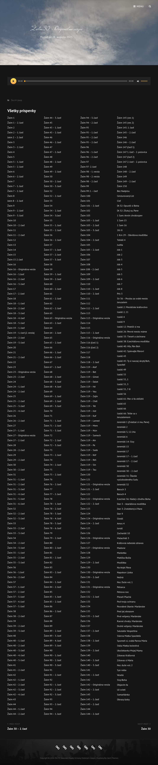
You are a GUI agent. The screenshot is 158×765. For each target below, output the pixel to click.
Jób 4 (119, 264)
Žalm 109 (85, 274)
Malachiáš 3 (123, 538)
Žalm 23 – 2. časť (16, 376)
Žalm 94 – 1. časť (52, 713)
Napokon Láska (125, 572)
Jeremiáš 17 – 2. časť (127, 461)
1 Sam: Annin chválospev (129, 215)
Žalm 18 (11, 298)
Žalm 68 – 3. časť (52, 381)
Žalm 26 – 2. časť (16, 420)
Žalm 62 (48, 303)
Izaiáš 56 (121, 393)
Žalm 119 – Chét (88, 401)
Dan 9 (120, 513)
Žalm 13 (11, 244)
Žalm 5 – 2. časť (15, 166)
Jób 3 (119, 259)
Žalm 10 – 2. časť (16, 225)
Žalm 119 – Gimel (89, 376)
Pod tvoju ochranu (126, 601)
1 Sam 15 (122, 220)
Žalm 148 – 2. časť (126, 171)
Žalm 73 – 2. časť (52, 454)
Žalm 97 (84, 161)
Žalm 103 (85, 215)
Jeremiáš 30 (123, 466)
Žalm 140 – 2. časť (89, 660)
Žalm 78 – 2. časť (52, 508)
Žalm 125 (85, 528)
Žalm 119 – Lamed (90, 420)
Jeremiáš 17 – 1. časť (127, 456)
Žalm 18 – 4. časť (16, 318)
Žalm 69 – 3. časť (52, 406)
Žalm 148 (122, 166)
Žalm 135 (85, 611)
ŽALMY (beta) (16, 100)
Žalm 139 (85, 645)
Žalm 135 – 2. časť (89, 616)
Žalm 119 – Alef (88, 367)
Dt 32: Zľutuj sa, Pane (127, 210)
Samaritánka (123, 694)
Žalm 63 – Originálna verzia (58, 318)
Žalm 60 (48, 283)
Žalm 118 (85, 357)
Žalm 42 (11, 674)
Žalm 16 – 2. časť (16, 279)
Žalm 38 (11, 611)
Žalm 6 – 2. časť (15, 176)
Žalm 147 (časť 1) (125, 147)
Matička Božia (124, 557)
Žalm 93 (48, 699)
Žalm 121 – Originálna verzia (95, 484)
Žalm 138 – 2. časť (89, 640)
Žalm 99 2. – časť (89, 191)
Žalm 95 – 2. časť (89, 137)
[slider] (144, 82)
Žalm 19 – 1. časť (16, 327)
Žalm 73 (48, 450)
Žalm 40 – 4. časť (16, 655)
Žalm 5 (10, 156)
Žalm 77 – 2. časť (52, 494)
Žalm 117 (85, 352)
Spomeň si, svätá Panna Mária (132, 640)
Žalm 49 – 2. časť (52, 171)
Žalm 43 (11, 699)
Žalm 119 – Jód (88, 410)
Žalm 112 (85, 303)
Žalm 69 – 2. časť (52, 401)
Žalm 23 (11, 367)
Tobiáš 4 (121, 239)
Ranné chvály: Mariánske (129, 621)
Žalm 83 (48, 567)
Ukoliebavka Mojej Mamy (129, 650)
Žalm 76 (48, 479)
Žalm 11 (11, 230)
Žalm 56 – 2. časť (52, 239)
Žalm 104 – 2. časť (89, 239)
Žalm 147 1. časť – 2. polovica (132, 152)
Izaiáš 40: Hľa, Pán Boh (128, 346)
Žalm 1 (10, 117)
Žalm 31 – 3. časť (16, 489)
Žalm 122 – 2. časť (89, 503)
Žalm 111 (85, 298)
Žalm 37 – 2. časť (15, 591)
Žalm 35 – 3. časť (16, 562)
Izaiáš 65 (121, 403)
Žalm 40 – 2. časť (16, 645)
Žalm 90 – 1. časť (52, 655)
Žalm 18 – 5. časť (16, 322)
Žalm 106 (85, 254)
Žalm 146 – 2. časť (126, 142)
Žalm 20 (11, 347)
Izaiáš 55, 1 (122, 379)
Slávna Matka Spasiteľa (129, 635)
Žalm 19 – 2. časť (16, 337)
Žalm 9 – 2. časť (15, 210)
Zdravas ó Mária (125, 660)
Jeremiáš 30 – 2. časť (127, 470)
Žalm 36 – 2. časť (16, 577)
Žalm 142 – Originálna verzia (95, 684)
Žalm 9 (10, 205)
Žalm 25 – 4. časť (16, 410)
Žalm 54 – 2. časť (52, 210)
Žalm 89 (48, 625)
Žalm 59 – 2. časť (52, 279)
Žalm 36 (11, 567)
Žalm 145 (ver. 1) (125, 117)
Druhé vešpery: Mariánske (130, 626)
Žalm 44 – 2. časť (16, 713)
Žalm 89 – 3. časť (52, 635)
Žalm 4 (10, 152)
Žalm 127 (85, 542)
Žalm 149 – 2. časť (126, 181)
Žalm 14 (11, 249)
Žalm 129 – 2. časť (89, 562)
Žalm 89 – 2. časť (52, 630)
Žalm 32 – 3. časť (16, 518)
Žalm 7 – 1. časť (15, 186)
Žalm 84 (48, 577)
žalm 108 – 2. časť (89, 269)
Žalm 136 (85, 621)
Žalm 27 (11, 425)
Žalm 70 (48, 410)
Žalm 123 (85, 508)
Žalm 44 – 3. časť (52, 117)
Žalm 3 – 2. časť (15, 147)
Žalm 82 (48, 562)
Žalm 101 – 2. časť (89, 205)
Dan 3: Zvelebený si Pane (129, 508)
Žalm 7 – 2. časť (15, 191)
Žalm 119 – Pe (87, 445)
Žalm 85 (48, 591)
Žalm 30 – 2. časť (16, 469)
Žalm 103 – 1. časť (89, 220)
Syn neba (121, 670)
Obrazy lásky (123, 699)
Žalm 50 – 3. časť (52, 186)
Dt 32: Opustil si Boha (128, 205)
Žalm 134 (85, 606)
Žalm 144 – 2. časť (89, 713)
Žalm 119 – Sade (89, 450)
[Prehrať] (13, 81)
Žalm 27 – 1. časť (15, 430)
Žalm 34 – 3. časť (16, 547)
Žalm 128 (85, 552)
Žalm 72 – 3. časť (52, 445)
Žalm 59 (48, 269)
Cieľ (119, 200)
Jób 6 (119, 279)
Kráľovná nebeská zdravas (130, 543)
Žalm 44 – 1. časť (16, 708)
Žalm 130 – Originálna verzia (95, 572)
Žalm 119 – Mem (89, 425)
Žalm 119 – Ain (88, 440)
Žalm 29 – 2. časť (16, 459)
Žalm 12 (11, 239)
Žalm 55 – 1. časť (52, 225)
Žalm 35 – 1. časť (16, 552)
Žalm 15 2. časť (15, 259)
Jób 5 (119, 269)
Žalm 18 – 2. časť (16, 308)
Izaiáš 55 (121, 374)
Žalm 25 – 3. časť (16, 406)
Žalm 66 (48, 347)
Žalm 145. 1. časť (125, 127)
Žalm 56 (48, 235)
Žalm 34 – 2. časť (16, 542)
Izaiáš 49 (121, 369)
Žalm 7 (10, 181)
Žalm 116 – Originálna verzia (95, 337)
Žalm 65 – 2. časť (52, 342)
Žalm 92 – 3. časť (52, 694)
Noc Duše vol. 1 (125, 582)
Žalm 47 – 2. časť (52, 152)
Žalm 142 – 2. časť (89, 689)
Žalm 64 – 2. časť (52, 332)
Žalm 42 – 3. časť (16, 689)
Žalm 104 (85, 235)
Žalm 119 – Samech (90, 435)
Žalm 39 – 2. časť (16, 625)
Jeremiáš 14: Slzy (125, 441)
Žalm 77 (48, 489)
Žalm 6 (10, 171)
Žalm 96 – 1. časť (89, 152)
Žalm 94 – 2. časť (89, 122)
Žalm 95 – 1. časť (89, 132)
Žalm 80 (48, 542)
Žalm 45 (48, 122)
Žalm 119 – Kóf (88, 454)
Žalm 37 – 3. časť (15, 596)
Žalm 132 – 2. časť (89, 596)
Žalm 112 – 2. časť (89, 308)
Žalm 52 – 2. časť (52, 195)
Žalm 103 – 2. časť (89, 225)
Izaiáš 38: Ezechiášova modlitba (133, 341)
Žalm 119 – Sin (88, 464)
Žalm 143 (85, 694)
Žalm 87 (48, 616)
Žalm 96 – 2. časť (89, 156)
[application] (79, 81)
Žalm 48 (48, 156)
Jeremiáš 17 (123, 451)
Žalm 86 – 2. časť (52, 611)
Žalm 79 (48, 533)
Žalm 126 (85, 533)
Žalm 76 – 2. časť (52, 484)
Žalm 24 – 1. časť (16, 386)
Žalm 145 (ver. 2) (125, 122)
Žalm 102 (85, 210)
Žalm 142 (85, 679)
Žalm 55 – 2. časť (52, 230)
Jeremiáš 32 (123, 484)
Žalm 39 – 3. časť (16, 630)
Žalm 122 (85, 494)
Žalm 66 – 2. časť (52, 357)
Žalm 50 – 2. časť (52, 181)
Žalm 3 (10, 142)
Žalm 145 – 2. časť (126, 132)
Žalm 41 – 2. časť (16, 669)
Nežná (120, 577)
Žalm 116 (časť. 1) (89, 342)
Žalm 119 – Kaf (88, 415)
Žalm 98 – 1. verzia (90, 171)
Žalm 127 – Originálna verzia (95, 547)
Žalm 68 (48, 371)
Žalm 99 (84, 186)
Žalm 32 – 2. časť (16, 513)
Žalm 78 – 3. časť (52, 513)
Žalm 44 (11, 704)
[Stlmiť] (138, 81)
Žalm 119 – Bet (88, 371)
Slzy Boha (122, 679)
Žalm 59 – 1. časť (52, 274)
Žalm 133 (85, 601)
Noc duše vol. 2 (125, 665)
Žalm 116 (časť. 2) (89, 347)
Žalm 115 (85, 327)
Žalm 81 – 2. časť (52, 557)
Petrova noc (123, 591)
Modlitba (121, 562)
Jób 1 (119, 249)
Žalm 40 (11, 635)
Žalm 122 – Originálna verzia (95, 498)
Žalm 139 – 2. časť (89, 650)
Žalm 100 (85, 195)
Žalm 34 (11, 537)
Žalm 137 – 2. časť (89, 630)
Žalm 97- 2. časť (88, 166)
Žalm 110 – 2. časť (89, 293)
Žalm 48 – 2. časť (52, 161)
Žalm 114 (85, 322)
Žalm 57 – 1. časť (52, 249)
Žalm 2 (10, 127)
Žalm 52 (48, 191)
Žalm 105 (85, 244)
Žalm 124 (85, 513)
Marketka (121, 552)
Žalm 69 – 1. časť (52, 396)
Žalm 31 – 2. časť (16, 484)
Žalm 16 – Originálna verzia (21, 269)
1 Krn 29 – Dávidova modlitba (132, 235)
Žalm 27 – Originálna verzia (21, 435)
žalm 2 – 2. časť (15, 137)
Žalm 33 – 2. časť (16, 528)
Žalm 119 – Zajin (89, 396)
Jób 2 (119, 254)
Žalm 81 (48, 552)
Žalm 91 (48, 669)
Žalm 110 (85, 283)
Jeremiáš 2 (122, 426)
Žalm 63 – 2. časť (52, 322)
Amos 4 (121, 523)
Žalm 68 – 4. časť (52, 386)
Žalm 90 (48, 650)
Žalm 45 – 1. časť (52, 127)
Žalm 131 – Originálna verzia (95, 586)
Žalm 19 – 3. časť (16, 342)
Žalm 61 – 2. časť (52, 298)
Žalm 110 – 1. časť (89, 288)
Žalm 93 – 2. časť (52, 704)
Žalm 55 (48, 220)
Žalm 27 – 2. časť (15, 440)
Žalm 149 (122, 176)
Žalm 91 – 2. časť (52, 674)
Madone (121, 547)
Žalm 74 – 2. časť (52, 464)
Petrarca (121, 587)
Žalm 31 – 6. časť (16, 503)
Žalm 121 (85, 479)
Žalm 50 (48, 176)
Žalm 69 (48, 391)
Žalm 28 (11, 445)
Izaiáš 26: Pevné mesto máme (132, 331)
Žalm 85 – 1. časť (52, 596)
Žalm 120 (85, 474)
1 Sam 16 (122, 225)
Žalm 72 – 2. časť (52, 440)
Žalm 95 (84, 127)
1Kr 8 (119, 230)
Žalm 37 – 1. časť (15, 586)
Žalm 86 (48, 606)
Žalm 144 (85, 708)
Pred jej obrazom (125, 611)
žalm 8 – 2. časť (15, 200)
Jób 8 (119, 288)
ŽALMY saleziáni (61, 758)
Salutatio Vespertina (127, 630)
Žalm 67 (48, 362)
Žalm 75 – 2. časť (52, 474)
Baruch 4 (121, 494)
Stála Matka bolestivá (128, 645)
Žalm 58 (48, 264)
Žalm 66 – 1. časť (52, 352)
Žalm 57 (48, 244)
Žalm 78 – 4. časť (52, 518)
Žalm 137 (85, 625)
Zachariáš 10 (123, 533)
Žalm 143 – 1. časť (89, 699)
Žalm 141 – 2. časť (89, 674)
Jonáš (120, 528)
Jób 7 (119, 283)
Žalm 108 (85, 264)
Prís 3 (119, 293)
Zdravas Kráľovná (126, 655)
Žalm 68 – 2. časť (52, 376)
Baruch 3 (121, 489)
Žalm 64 (48, 327)
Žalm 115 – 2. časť (89, 332)
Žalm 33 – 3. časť (16, 533)
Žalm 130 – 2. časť (89, 577)
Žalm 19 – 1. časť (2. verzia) (20, 332)
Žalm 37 (11, 582)
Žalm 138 (85, 635)
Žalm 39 (11, 621)
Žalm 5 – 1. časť (15, 161)
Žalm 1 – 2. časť (15, 122)
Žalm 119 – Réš (88, 459)
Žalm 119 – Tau (88, 469)
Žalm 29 (11, 454)
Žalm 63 (48, 313)
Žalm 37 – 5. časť (15, 606)
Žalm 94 (48, 708)
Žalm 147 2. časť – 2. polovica (132, 161)
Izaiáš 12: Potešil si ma (128, 326)
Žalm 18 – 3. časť (16, 313)
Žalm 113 (85, 313)
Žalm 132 (85, 591)
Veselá (120, 675)
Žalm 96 (84, 147)
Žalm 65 (48, 337)
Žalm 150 (122, 186)
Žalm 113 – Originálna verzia (95, 318)
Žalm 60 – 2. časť (52, 288)
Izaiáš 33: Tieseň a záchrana (131, 336)
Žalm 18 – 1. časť (16, 303)
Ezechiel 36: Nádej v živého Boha (133, 498)
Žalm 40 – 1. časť (16, 640)
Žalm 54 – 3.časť (52, 215)
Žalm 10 (11, 220)
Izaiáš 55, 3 (122, 384)
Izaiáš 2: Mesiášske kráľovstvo (132, 307)
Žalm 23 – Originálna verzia (21, 371)
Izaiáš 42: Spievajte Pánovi (130, 351)
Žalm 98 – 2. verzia (90, 176)
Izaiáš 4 (121, 316)
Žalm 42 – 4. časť (16, 694)
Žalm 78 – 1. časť (52, 503)
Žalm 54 (48, 205)
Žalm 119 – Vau (88, 391)
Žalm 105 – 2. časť (89, 249)
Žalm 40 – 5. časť (16, 660)
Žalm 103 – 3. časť (89, 230)
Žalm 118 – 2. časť (89, 362)
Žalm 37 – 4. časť (15, 601)
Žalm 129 (85, 557)
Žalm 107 (85, 259)
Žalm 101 (85, 200)
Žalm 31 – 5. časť (16, 498)
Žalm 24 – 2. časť (16, 391)
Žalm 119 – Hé (88, 386)
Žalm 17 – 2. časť (15, 293)
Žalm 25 (11, 396)
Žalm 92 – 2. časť (52, 689)
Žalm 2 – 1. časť (15, 132)
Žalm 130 (85, 567)
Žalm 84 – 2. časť (52, 586)
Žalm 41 (11, 665)
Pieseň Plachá (124, 596)
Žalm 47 (48, 147)
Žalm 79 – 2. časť (52, 537)
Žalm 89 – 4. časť (52, 640)
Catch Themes (112, 758)
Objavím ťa (122, 684)
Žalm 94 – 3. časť (89, 117)
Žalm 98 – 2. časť (89, 181)
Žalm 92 (48, 679)
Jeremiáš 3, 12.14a (126, 431)
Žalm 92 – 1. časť (52, 684)
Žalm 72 (48, 435)
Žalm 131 (85, 582)
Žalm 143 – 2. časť (89, 704)
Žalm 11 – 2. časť (16, 235)
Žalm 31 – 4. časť (16, 494)
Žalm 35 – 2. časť (16, 557)
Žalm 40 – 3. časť (16, 650)
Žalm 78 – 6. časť (52, 528)
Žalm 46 (48, 137)
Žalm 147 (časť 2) (125, 156)
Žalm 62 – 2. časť (52, 308)
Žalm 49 (48, 166)
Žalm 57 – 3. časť (52, 259)
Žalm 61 (48, 293)
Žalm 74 (48, 459)
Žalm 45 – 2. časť (52, 132)
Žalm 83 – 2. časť (52, 572)
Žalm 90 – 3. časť (52, 665)
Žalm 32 (11, 508)
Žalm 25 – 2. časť (16, 401)
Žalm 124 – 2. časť (89, 523)
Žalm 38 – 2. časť (16, 616)
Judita (120, 244)
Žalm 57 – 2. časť (52, 254)
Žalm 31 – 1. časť (16, 479)
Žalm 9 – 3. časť (15, 215)
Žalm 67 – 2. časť (52, 367)
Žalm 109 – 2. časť (89, 279)
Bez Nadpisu (123, 191)
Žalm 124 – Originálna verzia (95, 518)
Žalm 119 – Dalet (89, 381)
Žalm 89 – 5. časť (52, 645)
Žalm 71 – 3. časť (52, 430)
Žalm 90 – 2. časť (52, 660)
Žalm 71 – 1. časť (52, 420)
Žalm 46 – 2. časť (52, 142)
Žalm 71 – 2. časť (52, 425)
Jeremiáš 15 (123, 446)
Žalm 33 (11, 523)
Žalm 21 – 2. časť (16, 357)
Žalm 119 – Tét (88, 406)
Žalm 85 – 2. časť (52, 601)
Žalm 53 (48, 200)
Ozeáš (120, 518)
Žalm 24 (11, 381)
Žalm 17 (11, 288)
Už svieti (121, 689)
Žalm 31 (11, 474)
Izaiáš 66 (121, 408)
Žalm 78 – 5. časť (52, 523)
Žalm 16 (11, 264)
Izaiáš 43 (121, 356)
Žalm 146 (122, 137)
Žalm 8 (10, 195)
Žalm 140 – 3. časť (89, 665)
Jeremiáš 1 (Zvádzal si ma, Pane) (133, 422)
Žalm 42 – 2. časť (16, 684)
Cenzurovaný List (125, 195)
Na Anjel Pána (124, 567)
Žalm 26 (11, 415)
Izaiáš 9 (121, 321)
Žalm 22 (11, 362)
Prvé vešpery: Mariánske (129, 616)
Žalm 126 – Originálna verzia (95, 537)
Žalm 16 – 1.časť (15, 274)
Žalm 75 (48, 469)
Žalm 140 (85, 655)
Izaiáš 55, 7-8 (123, 389)
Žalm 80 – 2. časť (52, 547)
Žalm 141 (85, 669)
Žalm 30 (11, 464)
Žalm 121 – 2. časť (89, 489)
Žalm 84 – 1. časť (52, 582)
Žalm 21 (11, 352)
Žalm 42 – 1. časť (16, 679)
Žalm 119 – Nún (88, 430)
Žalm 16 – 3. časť (16, 283)
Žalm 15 (11, 254)
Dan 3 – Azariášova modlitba (131, 503)
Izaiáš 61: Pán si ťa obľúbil (130, 398)
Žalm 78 (48, 498)
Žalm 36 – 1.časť (15, 572)
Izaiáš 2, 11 (122, 312)
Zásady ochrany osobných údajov (81, 758)
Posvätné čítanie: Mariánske (131, 606)
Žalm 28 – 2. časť (16, 450)
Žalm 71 (48, 415)
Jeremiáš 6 (122, 436)
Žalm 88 (48, 621)
